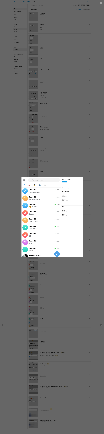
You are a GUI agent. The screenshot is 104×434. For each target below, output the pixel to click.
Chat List (64, 181)
